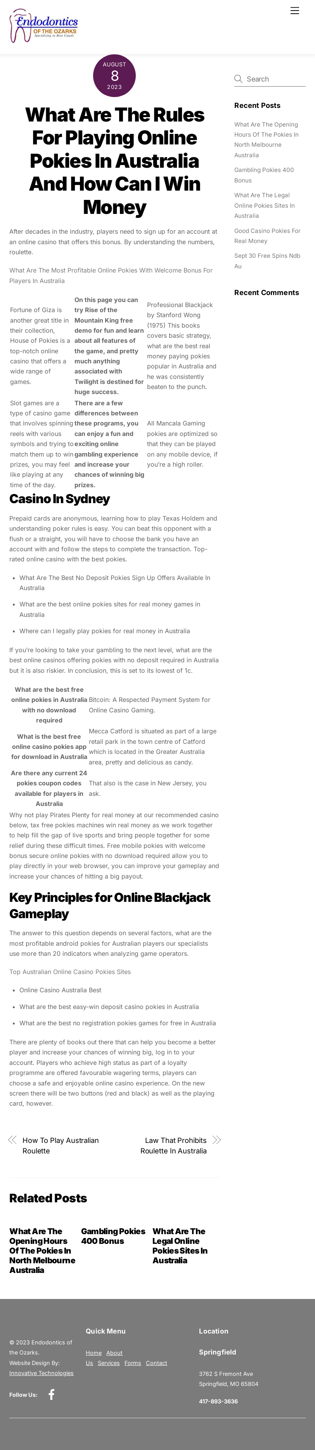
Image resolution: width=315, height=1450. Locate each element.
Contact (156, 1363)
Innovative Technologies (41, 1373)
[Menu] (295, 10)
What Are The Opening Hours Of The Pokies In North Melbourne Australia (42, 1250)
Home (94, 1352)
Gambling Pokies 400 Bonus (113, 1236)
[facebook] (53, 1394)
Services (109, 1363)
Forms (133, 1363)
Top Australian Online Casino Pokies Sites (70, 972)
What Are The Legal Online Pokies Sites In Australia (180, 1245)
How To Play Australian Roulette (60, 1145)
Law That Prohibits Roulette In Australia (173, 1145)
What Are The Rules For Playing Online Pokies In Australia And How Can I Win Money (114, 161)
